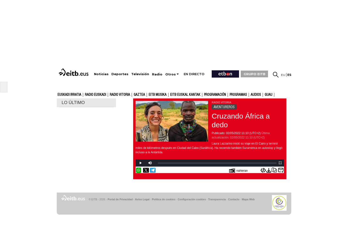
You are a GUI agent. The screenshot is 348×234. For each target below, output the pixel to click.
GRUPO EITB (254, 74)
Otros (170, 74)
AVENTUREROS (224, 107)
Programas (238, 95)
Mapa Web (248, 199)
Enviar (280, 170)
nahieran (238, 170)
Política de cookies (163, 199)
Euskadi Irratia (69, 95)
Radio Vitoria (120, 95)
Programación (215, 95)
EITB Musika (158, 95)
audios (256, 95)
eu (283, 75)
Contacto (233, 199)
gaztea (139, 95)
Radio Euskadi (95, 95)
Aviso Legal (142, 199)
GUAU (268, 95)
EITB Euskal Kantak (185, 95)
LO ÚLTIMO (73, 102)
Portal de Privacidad (120, 199)
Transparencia (217, 199)
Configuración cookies (192, 199)
